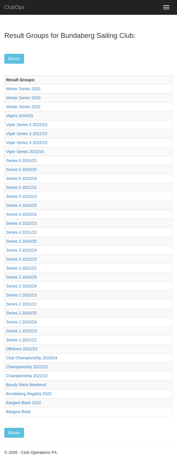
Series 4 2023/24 (21, 214)
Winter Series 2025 (23, 88)
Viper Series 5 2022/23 (26, 124)
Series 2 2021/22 (21, 304)
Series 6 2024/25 (21, 160)
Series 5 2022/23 (21, 196)
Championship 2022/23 (27, 366)
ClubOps (14, 7)
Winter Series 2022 (23, 106)
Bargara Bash (18, 411)
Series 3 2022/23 (21, 259)
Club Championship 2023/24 (31, 358)
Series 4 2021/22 (21, 232)
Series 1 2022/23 (21, 331)
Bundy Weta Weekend (26, 384)
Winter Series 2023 (23, 97)
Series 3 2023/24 (21, 250)
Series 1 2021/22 (21, 340)
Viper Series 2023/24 (25, 151)
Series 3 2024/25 (21, 241)
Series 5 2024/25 (21, 169)
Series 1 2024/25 (21, 313)
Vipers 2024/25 (19, 115)
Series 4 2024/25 (21, 205)
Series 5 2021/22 (21, 187)
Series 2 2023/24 (21, 286)
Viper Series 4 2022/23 (26, 133)
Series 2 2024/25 (21, 277)
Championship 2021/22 (27, 375)
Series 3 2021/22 (21, 268)
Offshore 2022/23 (21, 349)
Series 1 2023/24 (21, 322)
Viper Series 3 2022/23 (26, 142)
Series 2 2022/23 (21, 295)
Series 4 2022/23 (21, 223)
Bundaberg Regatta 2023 (28, 393)
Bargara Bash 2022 (23, 402)
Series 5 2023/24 (21, 178)
